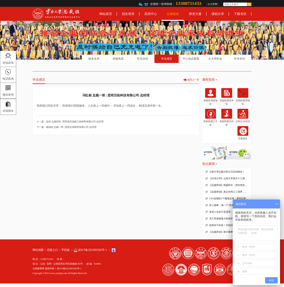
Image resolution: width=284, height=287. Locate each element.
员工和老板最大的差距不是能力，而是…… (230, 218)
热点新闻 (208, 163)
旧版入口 (52, 249)
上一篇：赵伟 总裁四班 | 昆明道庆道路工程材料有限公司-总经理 (70, 121)
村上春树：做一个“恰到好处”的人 (227, 205)
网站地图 (38, 249)
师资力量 (195, 14)
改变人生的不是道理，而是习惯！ (227, 211)
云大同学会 (215, 58)
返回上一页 (193, 79)
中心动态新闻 (191, 58)
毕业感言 (166, 58)
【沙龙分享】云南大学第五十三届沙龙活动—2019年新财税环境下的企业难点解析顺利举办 (230, 178)
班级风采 (118, 58)
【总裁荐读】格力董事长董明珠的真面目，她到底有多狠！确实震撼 (230, 232)
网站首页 (105, 14)
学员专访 (239, 58)
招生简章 (128, 14)
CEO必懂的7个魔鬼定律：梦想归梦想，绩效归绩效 (230, 198)
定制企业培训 (243, 116)
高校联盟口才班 (210, 117)
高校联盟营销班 (243, 96)
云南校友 (172, 14)
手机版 (65, 249)
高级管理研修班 (210, 96)
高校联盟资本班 (227, 96)
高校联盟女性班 (227, 117)
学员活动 (142, 58)
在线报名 (242, 133)
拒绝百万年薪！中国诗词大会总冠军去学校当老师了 (230, 225)
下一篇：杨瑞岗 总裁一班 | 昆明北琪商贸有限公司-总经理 (66, 127)
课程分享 (217, 14)
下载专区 (240, 14)
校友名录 (93, 58)
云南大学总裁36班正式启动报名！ (227, 171)
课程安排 (208, 79)
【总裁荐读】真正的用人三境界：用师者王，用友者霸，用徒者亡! (230, 191)
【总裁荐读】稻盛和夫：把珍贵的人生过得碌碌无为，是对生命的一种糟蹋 (230, 185)
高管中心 (150, 14)
